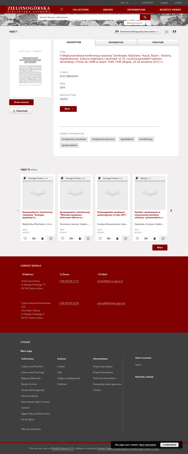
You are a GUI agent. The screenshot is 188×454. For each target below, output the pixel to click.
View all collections (31, 429)
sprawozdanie (69, 145)
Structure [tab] (158, 42)
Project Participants (103, 372)
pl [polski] (127, 3)
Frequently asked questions (107, 384)
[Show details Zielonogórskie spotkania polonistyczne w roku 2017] (125, 238)
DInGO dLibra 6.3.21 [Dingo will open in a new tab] (63, 448)
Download (20, 111)
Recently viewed (170, 9)
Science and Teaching (32, 372)
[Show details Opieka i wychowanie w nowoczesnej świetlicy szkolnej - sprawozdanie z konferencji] (162, 238)
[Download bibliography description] (33, 238)
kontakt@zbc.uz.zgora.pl (110, 281)
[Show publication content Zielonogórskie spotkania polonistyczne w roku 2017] (117, 238)
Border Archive (29, 384)
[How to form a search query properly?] (148, 23)
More (160, 247)
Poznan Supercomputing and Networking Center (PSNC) (128, 448)
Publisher (62, 384)
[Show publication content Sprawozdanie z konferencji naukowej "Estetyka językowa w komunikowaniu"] (42, 238)
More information (148, 445)
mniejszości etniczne (103, 139)
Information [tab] (116, 42)
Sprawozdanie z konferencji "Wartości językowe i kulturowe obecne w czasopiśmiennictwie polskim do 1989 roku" (75, 215)
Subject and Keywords (68, 378)
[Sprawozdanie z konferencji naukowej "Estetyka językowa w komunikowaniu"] (38, 193)
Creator (61, 366)
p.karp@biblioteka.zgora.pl (111, 303)
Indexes (108, 9)
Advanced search (134, 23)
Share (164, 2)
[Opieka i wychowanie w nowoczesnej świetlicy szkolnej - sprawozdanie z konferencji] (150, 193)
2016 (62, 87)
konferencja (146, 139)
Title (59, 372)
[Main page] (61, 10)
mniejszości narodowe (74, 139)
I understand (169, 445)
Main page (26, 351)
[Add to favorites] (166, 31)
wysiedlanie (127, 139)
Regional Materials (31, 378)
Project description (103, 366)
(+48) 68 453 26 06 (69, 303)
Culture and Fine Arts (32, 366)
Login (178, 2)
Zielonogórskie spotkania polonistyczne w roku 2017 (111, 213)
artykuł (64, 98)
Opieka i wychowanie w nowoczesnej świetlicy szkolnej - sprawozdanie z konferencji (148, 215)
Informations (136, 9)
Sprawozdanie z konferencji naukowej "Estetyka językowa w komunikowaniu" (37, 215)
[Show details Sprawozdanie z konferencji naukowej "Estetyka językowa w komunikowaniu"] (50, 238)
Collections (81, 9)
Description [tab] (74, 42)
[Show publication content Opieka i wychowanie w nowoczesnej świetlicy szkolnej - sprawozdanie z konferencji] (154, 238)
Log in (138, 364)
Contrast (148, 2)
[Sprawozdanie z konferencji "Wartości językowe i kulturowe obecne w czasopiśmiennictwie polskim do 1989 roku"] (75, 193)
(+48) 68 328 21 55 (69, 281)
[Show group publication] (38, 178)
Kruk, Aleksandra (69, 76)
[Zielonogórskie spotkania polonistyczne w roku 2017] (112, 193)
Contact (97, 390)
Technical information (104, 378)
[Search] (145, 17)
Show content (21, 102)
